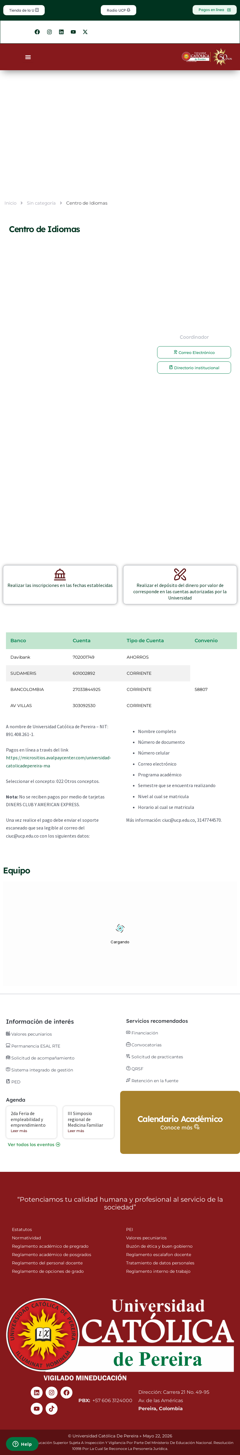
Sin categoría (41, 206)
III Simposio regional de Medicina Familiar (85, 1119)
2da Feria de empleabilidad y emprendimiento (28, 1119)
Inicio (10, 206)
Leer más (19, 1131)
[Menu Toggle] (28, 60)
